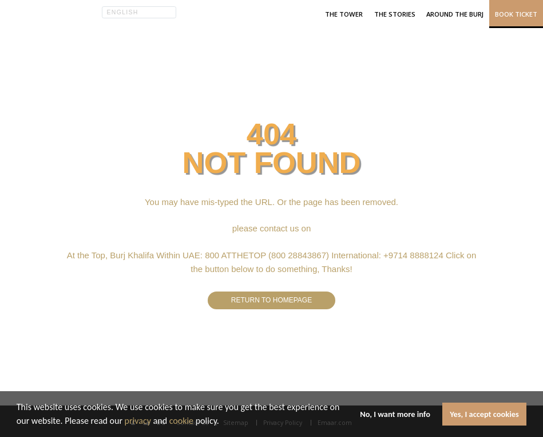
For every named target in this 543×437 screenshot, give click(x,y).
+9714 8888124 (413, 255)
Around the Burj (454, 14)
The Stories (394, 14)
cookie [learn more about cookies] (181, 420)
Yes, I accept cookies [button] (484, 414)
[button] (223, 422)
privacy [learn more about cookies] (138, 420)
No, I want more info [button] (395, 414)
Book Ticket (516, 14)
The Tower (344, 14)
